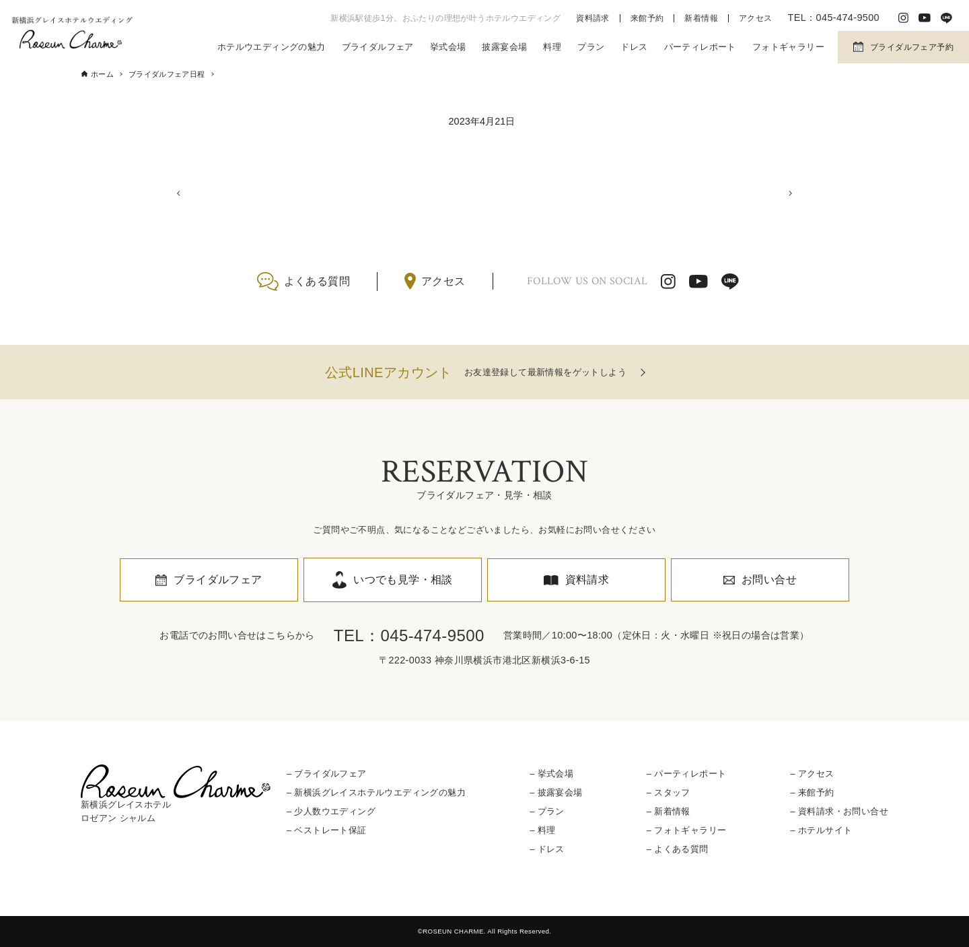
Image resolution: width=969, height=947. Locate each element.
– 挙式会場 (551, 774)
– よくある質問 (678, 850)
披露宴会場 (504, 47)
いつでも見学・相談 (403, 579)
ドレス (633, 47)
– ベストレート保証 (327, 830)
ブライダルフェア (378, 47)
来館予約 (647, 18)
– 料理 (542, 830)
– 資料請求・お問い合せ (839, 811)
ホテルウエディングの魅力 (271, 47)
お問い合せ (769, 579)
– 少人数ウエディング (331, 811)
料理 (552, 47)
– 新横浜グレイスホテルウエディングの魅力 (376, 792)
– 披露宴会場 (556, 792)
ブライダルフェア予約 (912, 47)
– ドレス (547, 850)
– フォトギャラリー (687, 830)
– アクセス (812, 774)
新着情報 (701, 18)
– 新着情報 (668, 811)
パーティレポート (700, 47)
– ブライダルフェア (327, 774)
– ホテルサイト (821, 830)
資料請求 (593, 18)
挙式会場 (448, 47)
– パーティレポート (687, 774)
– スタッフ (668, 792)
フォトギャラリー (788, 47)
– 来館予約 (812, 792)
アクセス (756, 18)
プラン (590, 47)
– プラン (547, 811)
